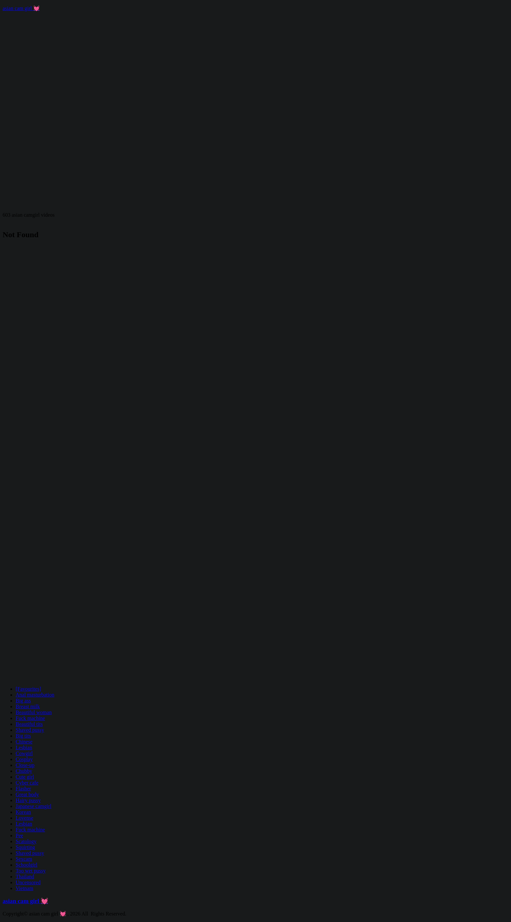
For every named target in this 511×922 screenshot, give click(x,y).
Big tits (23, 736)
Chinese (24, 741)
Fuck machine (30, 718)
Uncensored (28, 882)
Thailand (25, 876)
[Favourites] (28, 689)
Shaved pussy (30, 730)
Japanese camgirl (33, 806)
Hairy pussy (28, 800)
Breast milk (28, 706)
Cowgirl (24, 753)
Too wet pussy (31, 870)
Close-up (25, 765)
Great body (27, 794)
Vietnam (24, 888)
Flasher (23, 788)
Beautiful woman (34, 712)
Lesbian (24, 747)
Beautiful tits (29, 724)
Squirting (25, 847)
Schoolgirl (26, 865)
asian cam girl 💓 (21, 8)
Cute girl (25, 777)
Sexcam (24, 859)
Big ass (23, 700)
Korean (23, 812)
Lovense (24, 818)
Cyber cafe (27, 782)
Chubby (24, 771)
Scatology (26, 841)
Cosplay (24, 759)
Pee (19, 835)
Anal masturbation (35, 695)
